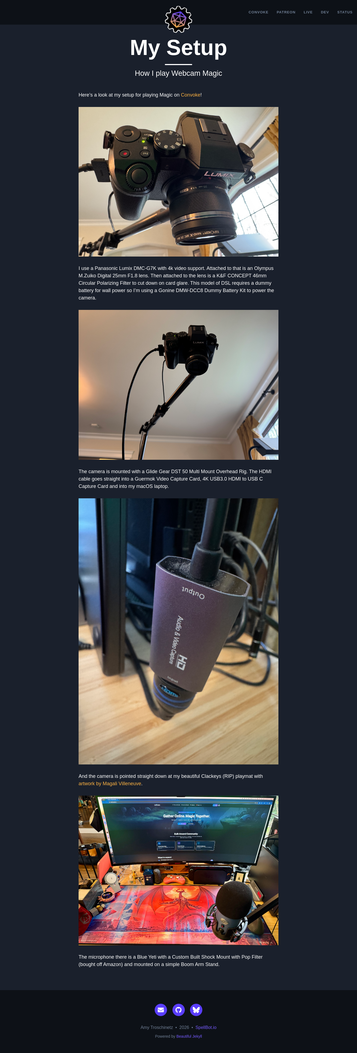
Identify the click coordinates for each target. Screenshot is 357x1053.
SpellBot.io (206, 1027)
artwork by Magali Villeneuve (110, 783)
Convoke (259, 12)
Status (345, 12)
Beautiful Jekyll (189, 1036)
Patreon (286, 12)
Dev (325, 12)
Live (308, 12)
